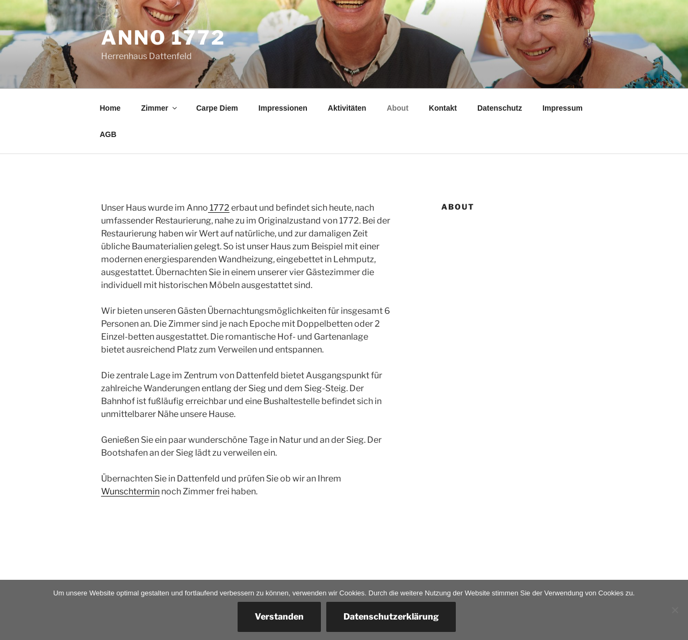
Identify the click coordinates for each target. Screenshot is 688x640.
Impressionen (283, 108)
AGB (108, 134)
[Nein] (674, 610)
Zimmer (159, 108)
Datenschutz (499, 108)
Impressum (562, 108)
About (397, 108)
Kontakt (443, 108)
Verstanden (279, 617)
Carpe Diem (217, 108)
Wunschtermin (130, 491)
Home (110, 108)
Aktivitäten (347, 108)
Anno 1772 (163, 37)
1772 (219, 208)
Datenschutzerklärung (391, 617)
